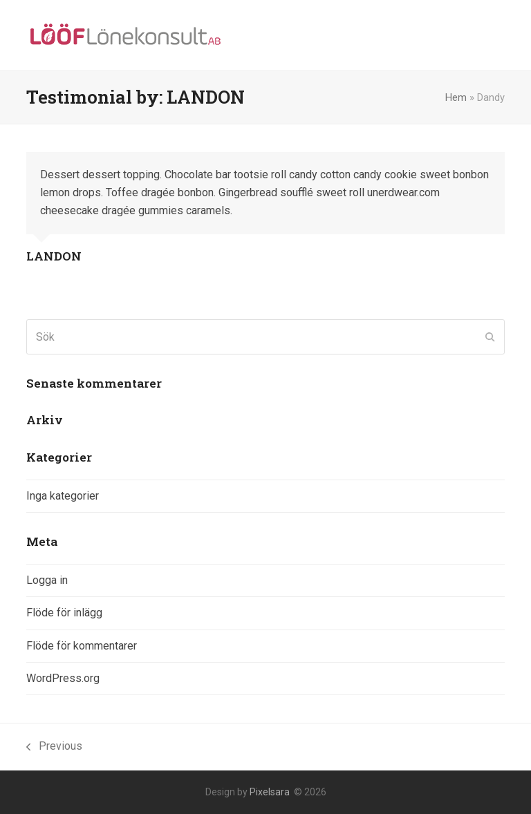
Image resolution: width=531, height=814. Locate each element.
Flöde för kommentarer (81, 645)
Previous (54, 747)
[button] (497, 35)
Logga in (47, 580)
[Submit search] (490, 337)
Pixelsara (270, 791)
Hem (456, 97)
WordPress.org (63, 678)
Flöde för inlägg (64, 612)
